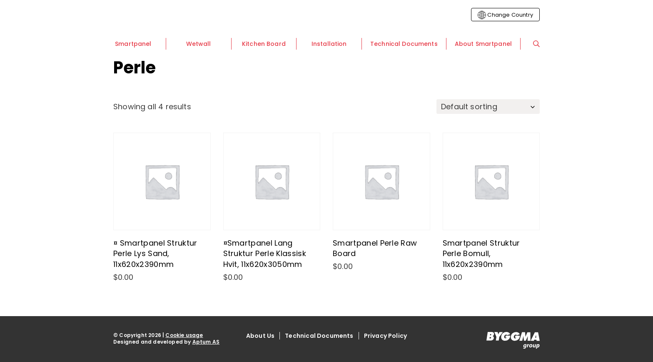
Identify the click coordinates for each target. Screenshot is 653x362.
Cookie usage (184, 335)
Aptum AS (205, 341)
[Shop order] (488, 106)
